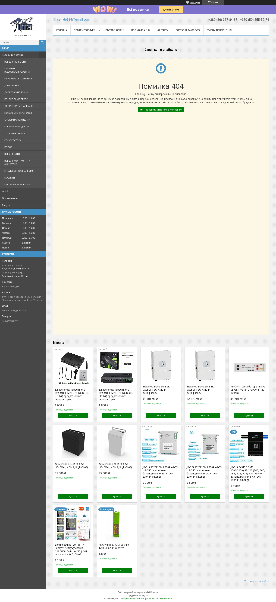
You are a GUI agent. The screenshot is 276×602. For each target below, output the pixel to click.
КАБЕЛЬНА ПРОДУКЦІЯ (16, 126)
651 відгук (195, 2)
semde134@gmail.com (14, 310)
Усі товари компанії (255, 581)
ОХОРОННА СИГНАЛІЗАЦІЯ (18, 106)
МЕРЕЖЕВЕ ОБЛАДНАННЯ (18, 78)
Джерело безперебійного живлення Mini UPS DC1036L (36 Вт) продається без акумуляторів (116, 394)
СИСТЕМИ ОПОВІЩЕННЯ (17, 119)
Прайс (5, 191)
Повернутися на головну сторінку (163, 109)
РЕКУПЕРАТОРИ (12, 140)
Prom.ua (154, 592)
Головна (61, 30)
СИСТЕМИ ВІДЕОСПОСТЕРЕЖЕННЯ (17, 70)
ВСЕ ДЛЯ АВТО (12, 154)
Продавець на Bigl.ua (138, 595)
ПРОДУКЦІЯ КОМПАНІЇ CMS (19, 170)
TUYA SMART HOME (14, 133)
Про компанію (10, 198)
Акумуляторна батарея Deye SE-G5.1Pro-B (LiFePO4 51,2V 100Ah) (248, 389)
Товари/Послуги (84, 30)
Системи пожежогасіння (17, 184)
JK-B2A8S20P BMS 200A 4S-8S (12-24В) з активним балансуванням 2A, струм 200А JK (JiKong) (204, 472)
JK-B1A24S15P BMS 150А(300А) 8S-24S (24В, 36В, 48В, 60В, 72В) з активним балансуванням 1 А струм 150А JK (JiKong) (248, 473)
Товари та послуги (12, 54)
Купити (73, 415)
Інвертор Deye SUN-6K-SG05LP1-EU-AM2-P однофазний (157, 389)
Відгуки (6, 205)
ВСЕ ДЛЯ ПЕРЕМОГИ (15, 61)
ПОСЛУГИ (9, 177)
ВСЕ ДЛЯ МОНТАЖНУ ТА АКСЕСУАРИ (17, 162)
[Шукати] (42, 42)
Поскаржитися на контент (132, 598)
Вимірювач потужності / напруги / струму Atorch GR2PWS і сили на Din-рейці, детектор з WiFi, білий (71, 549)
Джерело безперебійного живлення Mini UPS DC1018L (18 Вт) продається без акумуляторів (72, 394)
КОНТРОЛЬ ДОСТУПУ (15, 99)
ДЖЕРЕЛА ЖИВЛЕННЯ (16, 92)
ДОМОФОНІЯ (11, 85)
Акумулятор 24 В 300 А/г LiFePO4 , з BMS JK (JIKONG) (71, 465)
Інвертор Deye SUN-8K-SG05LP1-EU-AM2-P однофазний (201, 389)
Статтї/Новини (114, 30)
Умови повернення (219, 30)
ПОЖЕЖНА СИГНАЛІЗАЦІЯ (18, 112)
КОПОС (8, 147)
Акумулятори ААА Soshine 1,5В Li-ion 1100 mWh (114, 546)
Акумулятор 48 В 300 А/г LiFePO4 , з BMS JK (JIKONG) (115, 465)
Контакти (162, 30)
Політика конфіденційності (159, 598)
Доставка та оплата (188, 30)
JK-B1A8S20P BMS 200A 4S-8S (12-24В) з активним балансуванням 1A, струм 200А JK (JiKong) (160, 472)
